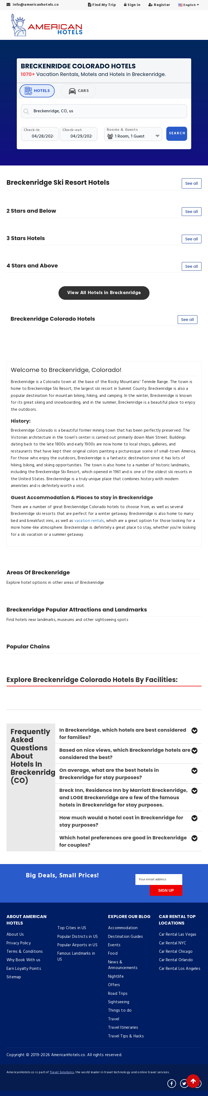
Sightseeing (118, 1002)
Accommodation (123, 928)
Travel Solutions (62, 1072)
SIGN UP (166, 890)
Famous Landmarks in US (76, 956)
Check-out (72, 130)
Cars (78, 91)
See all (191, 183)
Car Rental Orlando (176, 960)
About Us (15, 934)
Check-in (32, 130)
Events (114, 945)
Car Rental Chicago (176, 951)
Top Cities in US (71, 928)
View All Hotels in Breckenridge (104, 293)
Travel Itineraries (123, 1027)
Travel (113, 1019)
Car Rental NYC (172, 943)
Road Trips (118, 993)
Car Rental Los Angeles (179, 969)
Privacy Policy (18, 943)
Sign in (132, 5)
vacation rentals (89, 521)
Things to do (120, 1010)
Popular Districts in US (77, 936)
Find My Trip (102, 5)
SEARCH (177, 133)
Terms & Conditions (24, 951)
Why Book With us (23, 960)
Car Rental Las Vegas (178, 934)
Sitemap (13, 977)
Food (113, 953)
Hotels (37, 91)
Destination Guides (125, 936)
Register (159, 5)
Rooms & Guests (122, 130)
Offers (114, 985)
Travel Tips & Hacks (126, 1036)
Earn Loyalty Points (23, 969)
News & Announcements (123, 965)
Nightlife (116, 976)
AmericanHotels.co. (68, 1055)
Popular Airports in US (77, 945)
